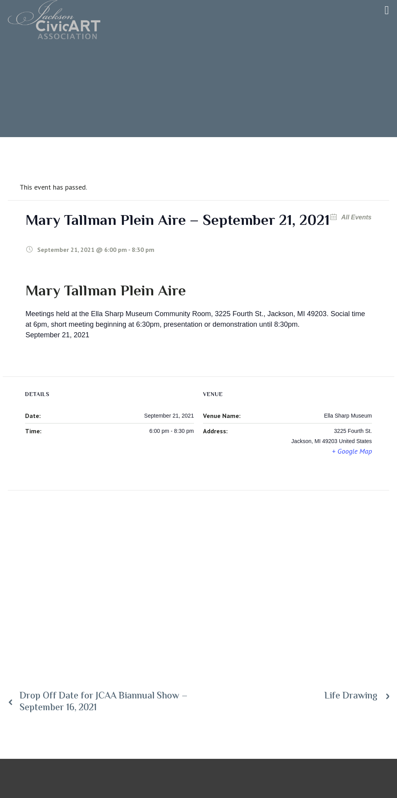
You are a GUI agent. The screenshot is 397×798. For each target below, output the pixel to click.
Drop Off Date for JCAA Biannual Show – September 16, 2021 (104, 702)
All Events (356, 217)
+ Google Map (352, 451)
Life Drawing (350, 696)
